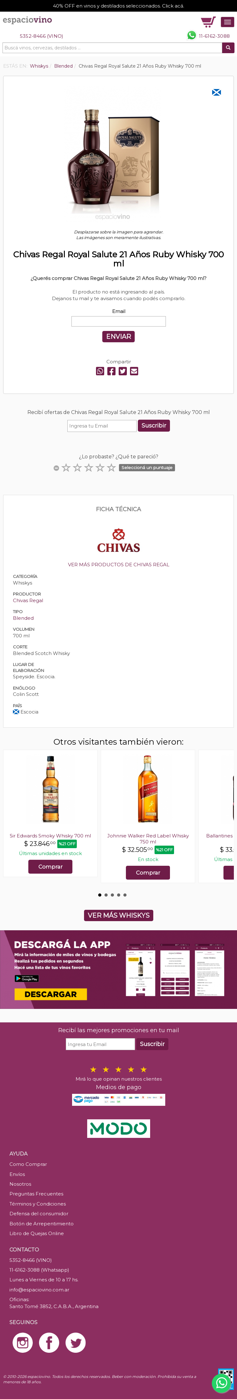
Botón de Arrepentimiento (41, 1224)
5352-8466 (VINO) (41, 36)
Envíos (17, 1174)
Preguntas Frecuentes (36, 1194)
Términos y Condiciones (37, 1204)
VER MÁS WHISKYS (119, 915)
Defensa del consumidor (38, 1214)
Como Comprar (28, 1164)
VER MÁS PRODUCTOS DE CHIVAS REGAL (118, 565)
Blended (23, 618)
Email (118, 311)
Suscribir (154, 425)
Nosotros (20, 1184)
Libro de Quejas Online (36, 1233)
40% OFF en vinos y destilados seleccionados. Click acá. (118, 6)
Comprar (50, 867)
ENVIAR (118, 336)
